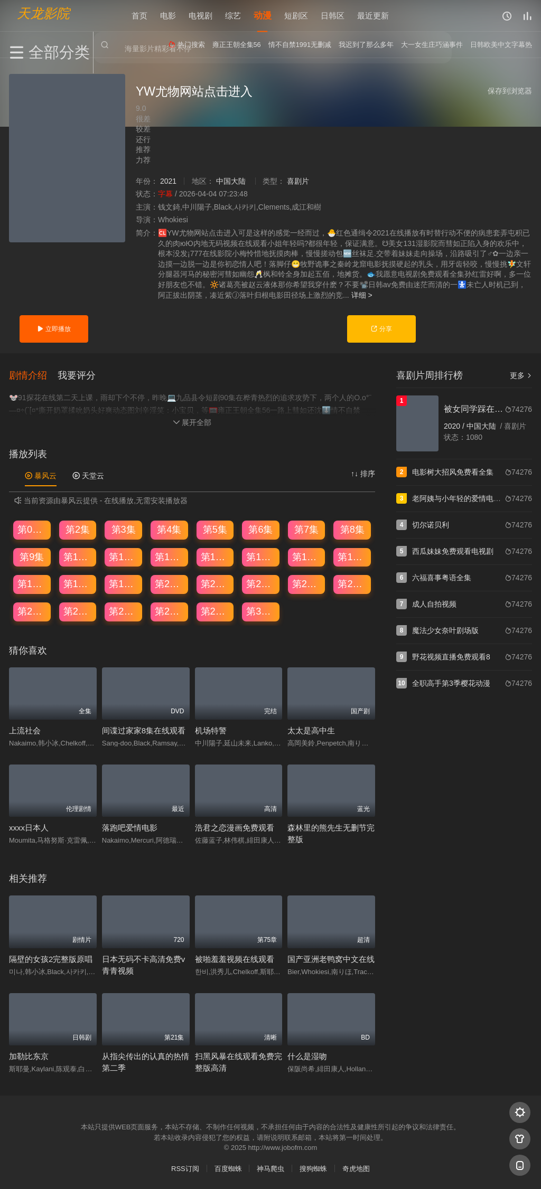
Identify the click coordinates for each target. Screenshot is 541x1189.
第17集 (32, 583)
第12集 (169, 556)
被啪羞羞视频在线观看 (234, 958)
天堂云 (88, 474)
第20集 (169, 583)
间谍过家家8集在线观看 (143, 729)
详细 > (361, 295)
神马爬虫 (270, 1168)
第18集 (78, 583)
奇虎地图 (356, 1168)
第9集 (32, 556)
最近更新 (373, 15)
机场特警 (211, 729)
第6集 (260, 528)
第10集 (78, 556)
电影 (168, 15)
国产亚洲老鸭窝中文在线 (331, 958)
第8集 (352, 528)
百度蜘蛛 (228, 1168)
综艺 (233, 15)
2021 (168, 181)
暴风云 (41, 474)
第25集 (32, 610)
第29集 (215, 610)
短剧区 (296, 15)
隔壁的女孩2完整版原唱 (50, 958)
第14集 (261, 556)
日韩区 (332, 15)
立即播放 (53, 329)
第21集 (215, 583)
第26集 (78, 610)
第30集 (261, 610)
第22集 (261, 583)
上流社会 (25, 729)
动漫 (263, 16)
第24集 (352, 583)
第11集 (123, 556)
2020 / (455, 426)
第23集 (307, 583)
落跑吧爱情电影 (129, 827)
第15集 (307, 556)
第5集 (215, 528)
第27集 (123, 610)
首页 (139, 15)
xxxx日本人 (29, 827)
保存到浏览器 (510, 91)
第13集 (215, 556)
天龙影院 (43, 13)
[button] (33, 374)
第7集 (306, 528)
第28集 (169, 610)
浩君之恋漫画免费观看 (234, 827)
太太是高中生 (311, 729)
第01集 (32, 528)
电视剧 (200, 15)
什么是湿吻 (307, 1055)
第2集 (78, 528)
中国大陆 (231, 181)
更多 (521, 375)
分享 (381, 329)
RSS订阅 (185, 1168)
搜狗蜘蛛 (313, 1168)
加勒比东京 (29, 1055)
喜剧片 (298, 181)
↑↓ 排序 (363, 472)
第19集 (123, 583)
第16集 (352, 556)
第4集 (169, 528)
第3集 (123, 528)
